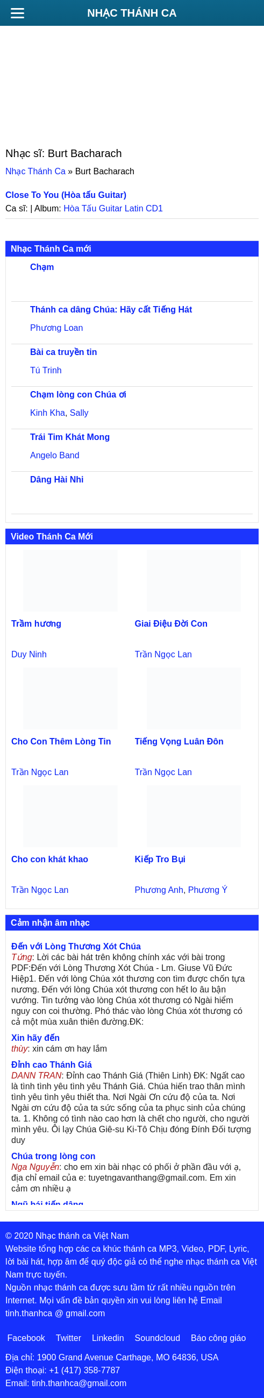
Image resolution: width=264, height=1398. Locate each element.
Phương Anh (159, 890)
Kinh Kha (47, 412)
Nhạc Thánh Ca (131, 13)
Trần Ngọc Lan (163, 654)
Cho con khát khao (49, 859)
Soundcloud (158, 1338)
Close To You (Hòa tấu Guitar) (65, 195)
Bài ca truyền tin (63, 352)
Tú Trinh (46, 370)
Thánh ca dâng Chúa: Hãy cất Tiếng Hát (111, 309)
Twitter (68, 1338)
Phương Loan (56, 327)
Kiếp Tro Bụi (160, 859)
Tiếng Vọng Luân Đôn (179, 741)
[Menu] (17, 13)
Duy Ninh (29, 654)
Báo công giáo (218, 1338)
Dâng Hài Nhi (57, 479)
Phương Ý (207, 890)
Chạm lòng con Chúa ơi (78, 394)
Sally (79, 412)
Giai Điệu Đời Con (171, 623)
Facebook (26, 1338)
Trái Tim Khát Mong (70, 437)
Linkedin (108, 1338)
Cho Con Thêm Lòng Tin (61, 741)
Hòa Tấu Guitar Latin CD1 (113, 208)
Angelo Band (55, 455)
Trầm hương (36, 623)
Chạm (42, 267)
